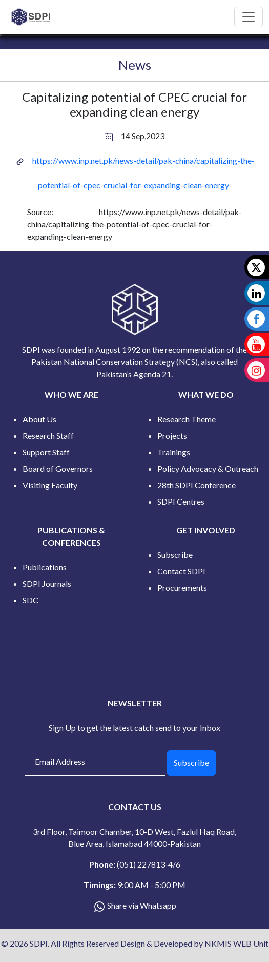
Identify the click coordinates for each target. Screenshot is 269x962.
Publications (45, 567)
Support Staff (46, 452)
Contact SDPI (181, 571)
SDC (30, 600)
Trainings (173, 452)
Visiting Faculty (50, 485)
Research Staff (48, 435)
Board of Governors (58, 468)
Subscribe (175, 555)
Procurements (182, 587)
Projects (172, 435)
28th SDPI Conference (196, 485)
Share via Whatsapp (141, 905)
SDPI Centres (180, 501)
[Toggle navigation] (248, 17)
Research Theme (186, 419)
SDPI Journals (47, 583)
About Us (39, 419)
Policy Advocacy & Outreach (207, 468)
